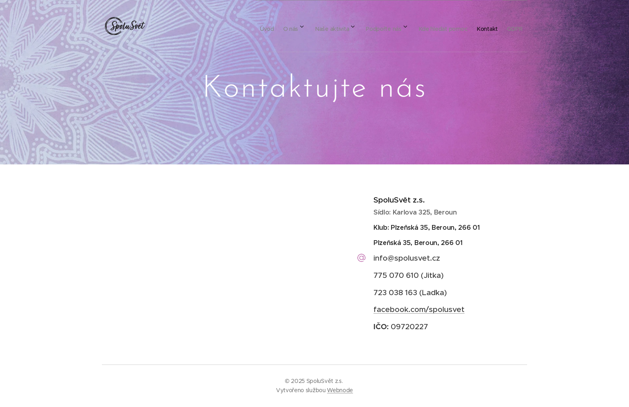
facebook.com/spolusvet (419, 309)
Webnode (340, 390)
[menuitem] (234, 26)
